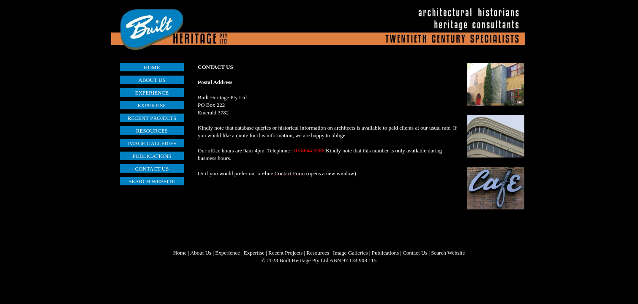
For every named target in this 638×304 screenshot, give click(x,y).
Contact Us (415, 253)
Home (180, 253)
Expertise (254, 253)
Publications (385, 253)
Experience (227, 253)
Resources (317, 253)
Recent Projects (285, 253)
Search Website (448, 253)
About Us (200, 253)
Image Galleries (350, 253)
